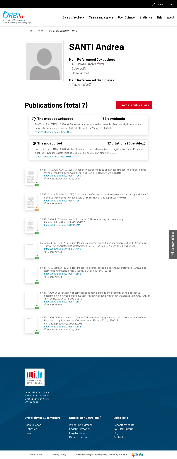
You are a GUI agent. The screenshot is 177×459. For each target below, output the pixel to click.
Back (32, 30)
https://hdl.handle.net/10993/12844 (62, 326)
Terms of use (35, 454)
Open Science (126, 17)
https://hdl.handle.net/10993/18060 (53, 131)
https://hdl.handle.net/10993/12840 (62, 248)
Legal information (81, 429)
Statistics (146, 17)
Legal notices (79, 433)
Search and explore (101, 17)
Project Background (82, 424)
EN (170, 4)
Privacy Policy (59, 454)
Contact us (121, 437)
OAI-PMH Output (124, 429)
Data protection (80, 437)
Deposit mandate (125, 424)
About (170, 17)
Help (159, 17)
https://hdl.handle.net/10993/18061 (53, 156)
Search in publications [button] (134, 105)
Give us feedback (73, 17)
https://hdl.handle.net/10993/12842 (62, 273)
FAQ (117, 433)
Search (30, 433)
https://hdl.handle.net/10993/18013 (62, 225)
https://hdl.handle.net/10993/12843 (62, 301)
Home (40, 30)
